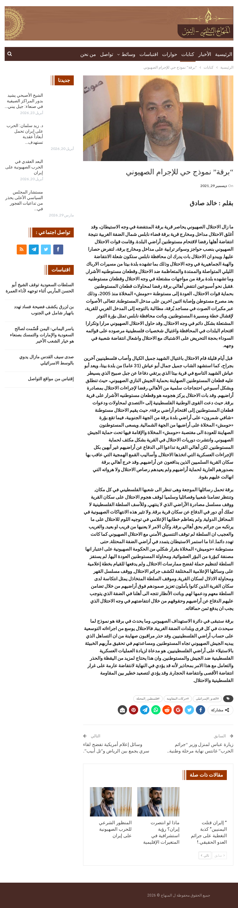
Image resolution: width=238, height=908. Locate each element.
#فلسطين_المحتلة (148, 698)
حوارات (169, 54)
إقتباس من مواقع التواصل (51, 379)
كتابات (187, 54)
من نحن (88, 54)
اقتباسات (148, 54)
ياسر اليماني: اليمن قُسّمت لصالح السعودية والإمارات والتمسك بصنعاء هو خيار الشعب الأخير (42, 334)
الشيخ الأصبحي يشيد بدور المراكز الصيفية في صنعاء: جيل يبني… (24, 101)
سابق (219, 855)
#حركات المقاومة (178, 698)
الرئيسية (223, 54)
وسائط (128, 54)
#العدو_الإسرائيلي (207, 698)
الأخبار (204, 54)
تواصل (106, 54)
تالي (205, 855)
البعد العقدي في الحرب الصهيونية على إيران (24, 167)
